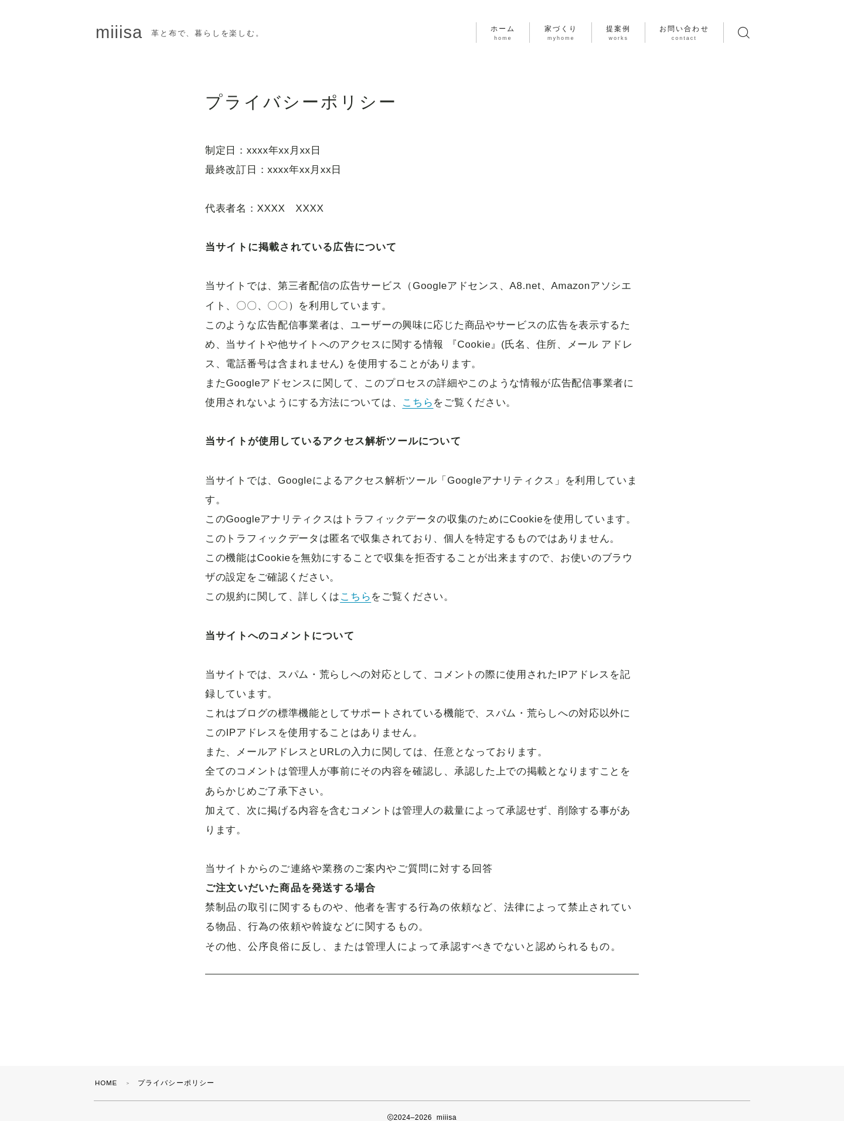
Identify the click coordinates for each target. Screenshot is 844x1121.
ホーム (503, 33)
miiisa (122, 32)
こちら (417, 402)
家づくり (560, 33)
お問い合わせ (684, 33)
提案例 (618, 33)
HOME (107, 1070)
